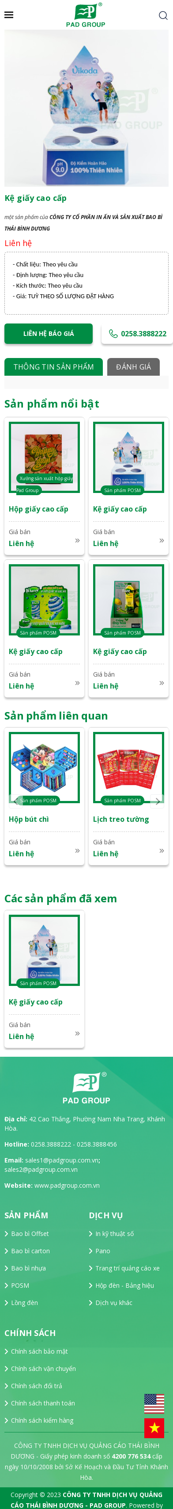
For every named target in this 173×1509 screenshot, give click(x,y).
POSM (20, 1285)
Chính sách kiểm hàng (42, 1420)
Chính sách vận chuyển (43, 1368)
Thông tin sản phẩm (53, 367)
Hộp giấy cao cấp (38, 509)
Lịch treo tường (121, 819)
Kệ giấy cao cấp (120, 509)
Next (157, 801)
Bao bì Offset (30, 1233)
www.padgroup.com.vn (67, 1185)
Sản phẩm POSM (122, 490)
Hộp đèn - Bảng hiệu (124, 1285)
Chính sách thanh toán (43, 1403)
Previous (16, 801)
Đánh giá (133, 367)
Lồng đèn (24, 1302)
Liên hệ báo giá (48, 333)
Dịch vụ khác (113, 1302)
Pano (102, 1251)
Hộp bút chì (29, 819)
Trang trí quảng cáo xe (127, 1268)
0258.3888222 (137, 335)
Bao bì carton (30, 1251)
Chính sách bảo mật (39, 1351)
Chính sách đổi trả (36, 1386)
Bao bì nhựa (28, 1268)
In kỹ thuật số (114, 1233)
